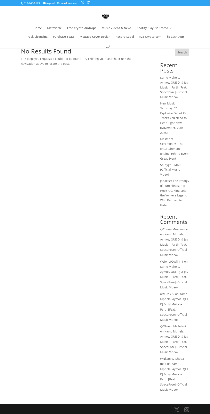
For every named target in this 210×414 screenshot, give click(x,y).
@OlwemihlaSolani (173, 326)
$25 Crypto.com (150, 37)
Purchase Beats (63, 37)
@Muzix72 (167, 294)
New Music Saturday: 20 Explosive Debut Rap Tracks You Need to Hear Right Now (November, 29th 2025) (174, 118)
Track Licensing (37, 37)
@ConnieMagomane (174, 229)
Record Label (125, 37)
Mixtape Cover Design (95, 37)
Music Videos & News (116, 28)
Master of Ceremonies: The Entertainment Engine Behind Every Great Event (174, 148)
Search (182, 52)
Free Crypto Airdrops (81, 28)
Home (37, 28)
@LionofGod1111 (171, 261)
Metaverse (54, 28)
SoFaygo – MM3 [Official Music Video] (170, 170)
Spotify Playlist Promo (152, 28)
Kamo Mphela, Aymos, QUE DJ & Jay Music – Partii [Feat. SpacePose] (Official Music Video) (174, 87)
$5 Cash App (175, 37)
